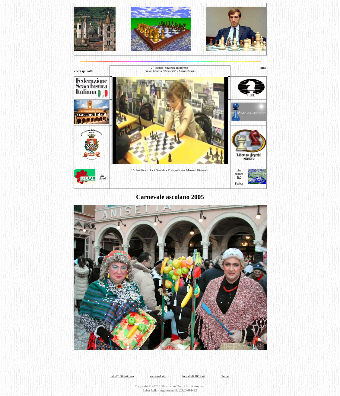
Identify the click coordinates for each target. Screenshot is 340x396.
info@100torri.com (122, 376)
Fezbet (239, 183)
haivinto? (102, 176)
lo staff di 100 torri (193, 376)
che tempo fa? (239, 174)
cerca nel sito (158, 376)
